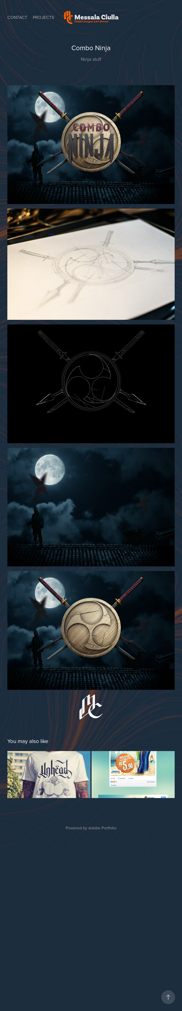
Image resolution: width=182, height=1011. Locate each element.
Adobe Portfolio (102, 828)
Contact (17, 17)
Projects (43, 17)
